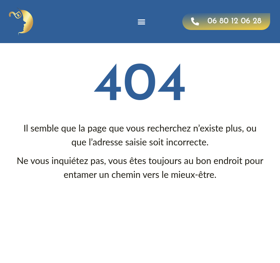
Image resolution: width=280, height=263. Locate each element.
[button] (142, 22)
